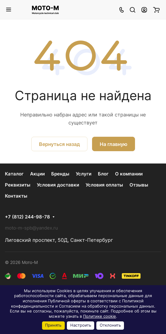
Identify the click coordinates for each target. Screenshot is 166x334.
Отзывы (138, 185)
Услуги (83, 174)
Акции (37, 174)
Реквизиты (17, 185)
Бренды (60, 174)
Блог (103, 174)
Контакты (16, 196)
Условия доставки (58, 185)
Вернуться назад (59, 144)
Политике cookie (99, 316)
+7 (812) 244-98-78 (27, 217)
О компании (129, 174)
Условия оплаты (104, 185)
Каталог (14, 174)
